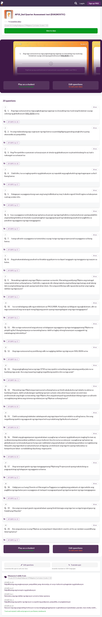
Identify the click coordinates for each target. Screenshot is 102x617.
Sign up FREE (94, 3)
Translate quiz (74, 565)
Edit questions (27, 565)
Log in (82, 3)
